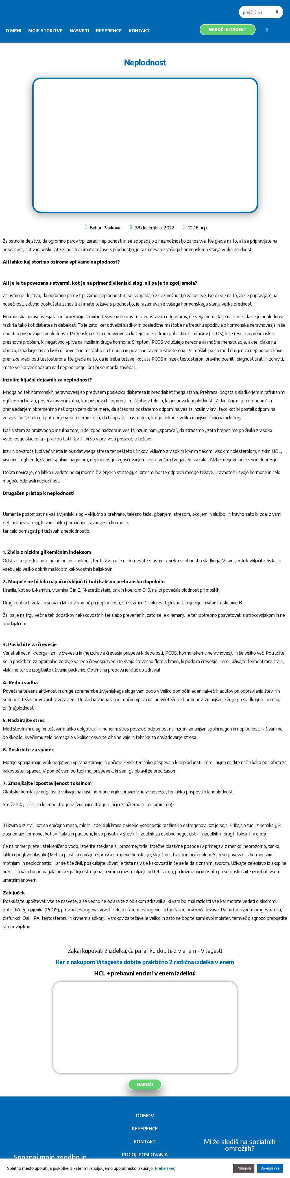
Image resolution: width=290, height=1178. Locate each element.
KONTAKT (139, 30)
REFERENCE (109, 30)
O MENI (13, 30)
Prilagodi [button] (244, 1168)
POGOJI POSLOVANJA (145, 1154)
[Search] (277, 12)
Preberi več (165, 1168)
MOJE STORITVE (45, 30)
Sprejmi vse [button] (270, 1168)
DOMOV (145, 1115)
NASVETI (79, 30)
